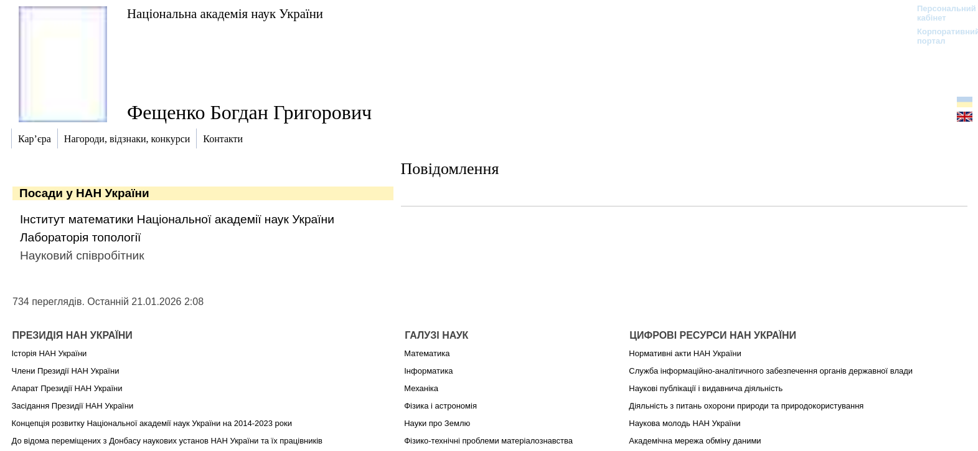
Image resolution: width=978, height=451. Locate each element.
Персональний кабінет (940, 13)
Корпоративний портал (940, 36)
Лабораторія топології (80, 237)
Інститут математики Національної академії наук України (177, 219)
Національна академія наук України (225, 13)
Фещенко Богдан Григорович (249, 112)
